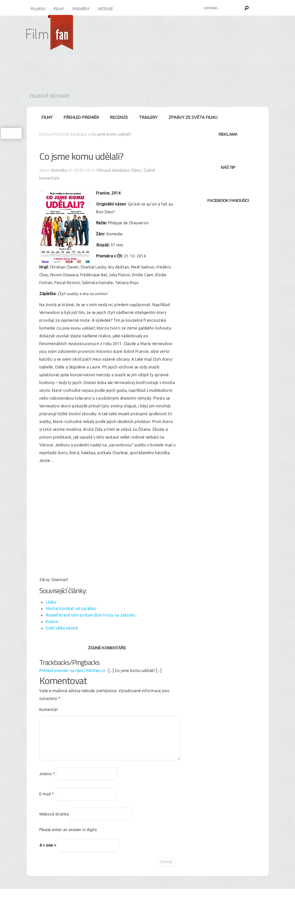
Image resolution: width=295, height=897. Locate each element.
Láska (51, 602)
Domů (45, 134)
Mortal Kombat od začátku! (71, 608)
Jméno (47, 781)
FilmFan (37, 8)
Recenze (104, 8)
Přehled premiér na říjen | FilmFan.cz (72, 670)
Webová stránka (54, 822)
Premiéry (80, 8)
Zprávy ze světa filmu (192, 117)
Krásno (52, 621)
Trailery (148, 117)
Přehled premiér (81, 117)
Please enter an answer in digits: (68, 837)
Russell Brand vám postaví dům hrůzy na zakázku (90, 615)
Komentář (48, 709)
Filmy (58, 8)
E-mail (46, 802)
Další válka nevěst (62, 628)
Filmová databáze (71, 134)
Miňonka (59, 170)
